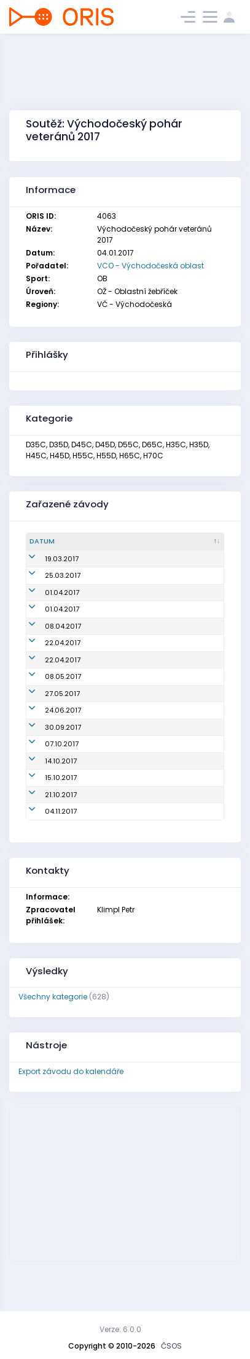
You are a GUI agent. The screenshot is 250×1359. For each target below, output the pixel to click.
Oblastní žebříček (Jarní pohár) (107, 564)
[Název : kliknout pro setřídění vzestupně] (118, 541)
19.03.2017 (46, 564)
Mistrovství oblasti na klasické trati (114, 729)
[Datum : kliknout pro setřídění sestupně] (50, 541)
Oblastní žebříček (107, 586)
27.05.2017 (46, 728)
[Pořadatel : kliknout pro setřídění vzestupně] (193, 541)
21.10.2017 (45, 835)
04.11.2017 (45, 852)
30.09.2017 (47, 768)
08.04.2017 (47, 636)
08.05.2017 (47, 701)
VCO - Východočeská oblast (150, 265)
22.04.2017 (47, 653)
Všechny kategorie (52, 1037)
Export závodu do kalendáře (70, 1112)
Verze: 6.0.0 (120, 1329)
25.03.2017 (47, 586)
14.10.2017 (45, 801)
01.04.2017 (46, 602)
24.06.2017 (47, 750)
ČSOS (171, 1346)
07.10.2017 (46, 784)
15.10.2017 (45, 818)
